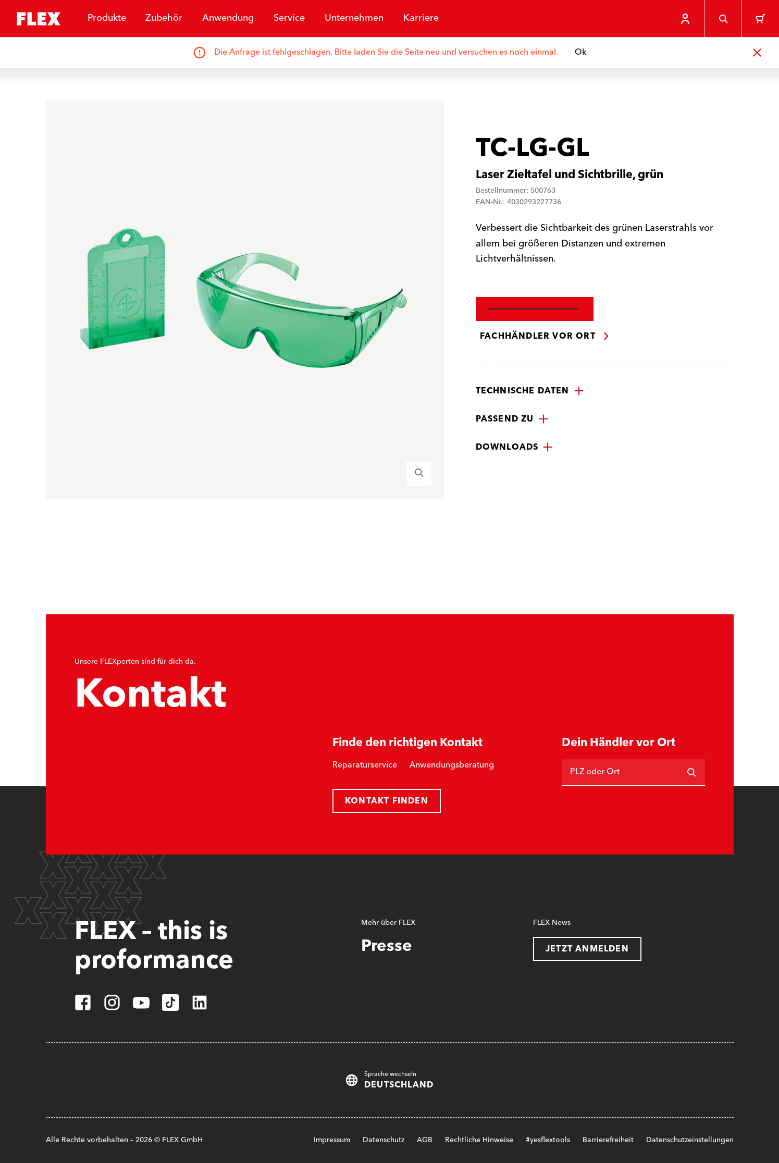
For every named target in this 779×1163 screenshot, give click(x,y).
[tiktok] (170, 1002)
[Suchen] (691, 772)
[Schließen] (757, 52)
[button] (530, 391)
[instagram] (112, 1002)
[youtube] (141, 1002)
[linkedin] (199, 1002)
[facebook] (82, 1002)
